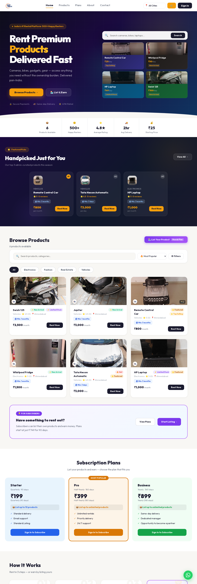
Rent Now (55, 325)
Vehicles (86, 269)
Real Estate (67, 269)
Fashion (48, 269)
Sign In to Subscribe (35, 532)
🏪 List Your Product (166, 239)
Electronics (30, 269)
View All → (182, 157)
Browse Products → (26, 92)
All (14, 269)
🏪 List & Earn (58, 92)
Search (178, 35)
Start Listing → (169, 421)
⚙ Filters (176, 256)
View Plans (145, 421)
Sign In (185, 5)
